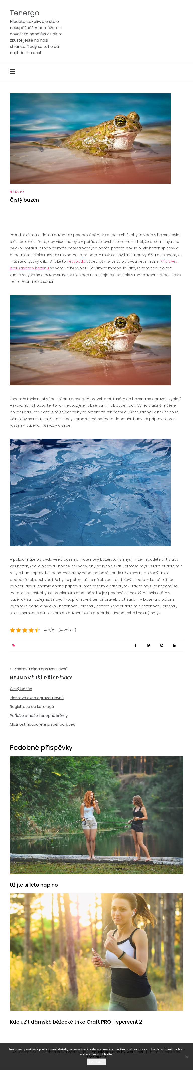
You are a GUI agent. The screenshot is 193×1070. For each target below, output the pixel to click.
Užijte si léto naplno (34, 884)
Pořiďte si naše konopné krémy (39, 715)
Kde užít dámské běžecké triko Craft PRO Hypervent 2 (76, 1021)
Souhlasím (96, 1061)
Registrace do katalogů (32, 706)
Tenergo (24, 13)
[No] (186, 1056)
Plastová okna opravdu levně (40, 668)
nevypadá (75, 261)
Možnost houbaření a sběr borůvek (42, 724)
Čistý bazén (21, 688)
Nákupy (17, 192)
